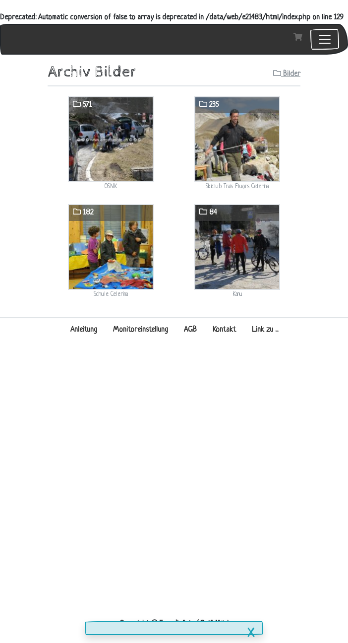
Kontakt (224, 330)
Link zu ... (265, 330)
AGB (190, 330)
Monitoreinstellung (140, 330)
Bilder (286, 73)
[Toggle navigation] (324, 39)
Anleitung (83, 330)
